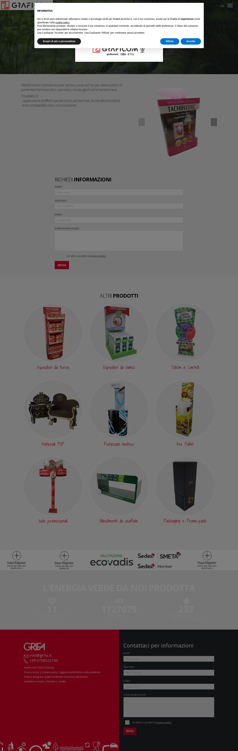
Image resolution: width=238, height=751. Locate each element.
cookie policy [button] (62, 22)
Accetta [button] (190, 41)
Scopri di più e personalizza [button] (59, 41)
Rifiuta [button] (170, 41)
